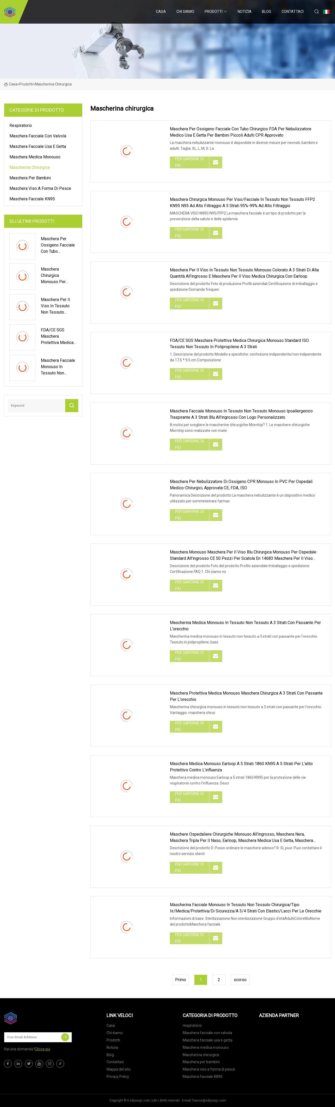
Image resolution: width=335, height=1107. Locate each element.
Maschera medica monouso (34, 156)
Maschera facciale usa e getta (37, 146)
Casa (161, 11)
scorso (240, 979)
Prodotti (213, 11)
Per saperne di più (189, 162)
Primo (180, 979)
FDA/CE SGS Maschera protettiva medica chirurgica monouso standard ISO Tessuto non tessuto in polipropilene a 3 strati (239, 343)
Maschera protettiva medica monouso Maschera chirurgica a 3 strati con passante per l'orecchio (246, 696)
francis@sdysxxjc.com (209, 1100)
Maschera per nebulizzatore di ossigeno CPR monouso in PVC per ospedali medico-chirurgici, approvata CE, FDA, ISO (241, 484)
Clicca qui (42, 1049)
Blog (266, 11)
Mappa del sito (119, 1069)
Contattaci (293, 11)
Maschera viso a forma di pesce (40, 188)
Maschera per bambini (30, 177)
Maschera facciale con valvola (37, 135)
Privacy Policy (118, 1076)
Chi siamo (185, 11)
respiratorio (20, 125)
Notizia (245, 11)
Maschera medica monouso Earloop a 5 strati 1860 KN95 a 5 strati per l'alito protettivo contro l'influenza (241, 766)
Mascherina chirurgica (29, 167)
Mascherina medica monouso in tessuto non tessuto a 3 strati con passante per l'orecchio (245, 625)
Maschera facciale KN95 (32, 198)
